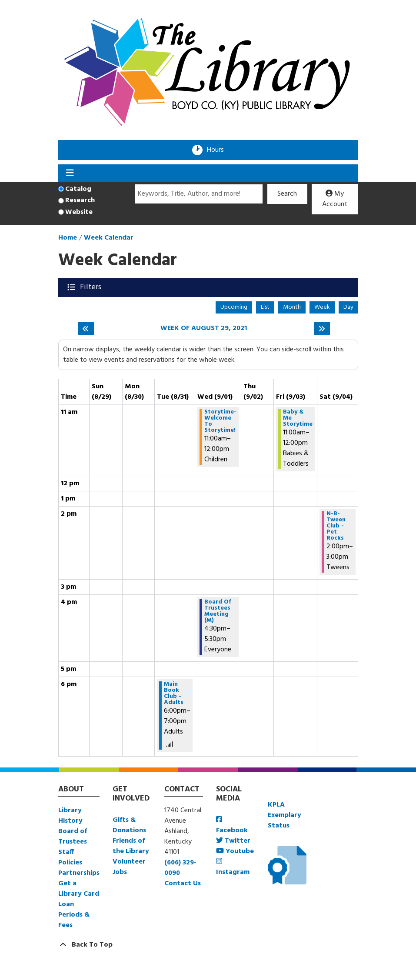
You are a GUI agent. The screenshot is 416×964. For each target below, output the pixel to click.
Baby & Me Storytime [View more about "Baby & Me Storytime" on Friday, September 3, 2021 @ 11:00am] (298, 418)
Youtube (235, 851)
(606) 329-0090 (180, 868)
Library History (70, 816)
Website (79, 212)
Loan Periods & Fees (74, 915)
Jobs (120, 872)
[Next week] (322, 328)
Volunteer (129, 861)
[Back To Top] (208, 945)
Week (322, 307)
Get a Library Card (78, 889)
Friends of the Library (131, 846)
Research (80, 200)
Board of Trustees (72, 836)
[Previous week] (86, 328)
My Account (334, 199)
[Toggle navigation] (70, 173)
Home (67, 238)
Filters (91, 287)
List (265, 307)
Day (348, 307)
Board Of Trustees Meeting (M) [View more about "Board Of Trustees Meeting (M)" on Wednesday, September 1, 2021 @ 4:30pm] (217, 611)
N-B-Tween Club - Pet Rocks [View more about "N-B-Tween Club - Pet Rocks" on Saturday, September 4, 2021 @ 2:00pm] (336, 526)
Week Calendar (108, 238)
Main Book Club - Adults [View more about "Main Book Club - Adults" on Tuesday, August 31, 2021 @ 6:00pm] (173, 693)
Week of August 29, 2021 (203, 328)
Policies (70, 862)
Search (287, 194)
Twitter (233, 841)
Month (292, 307)
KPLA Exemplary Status (284, 815)
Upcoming (233, 307)
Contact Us (182, 883)
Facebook (232, 826)
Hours (218, 150)
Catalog (78, 189)
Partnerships (79, 873)
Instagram (233, 867)
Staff (66, 852)
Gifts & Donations (129, 825)
